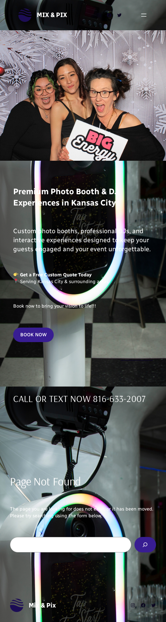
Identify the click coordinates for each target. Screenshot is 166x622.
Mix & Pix (52, 15)
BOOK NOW (33, 335)
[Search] (145, 544)
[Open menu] (144, 15)
